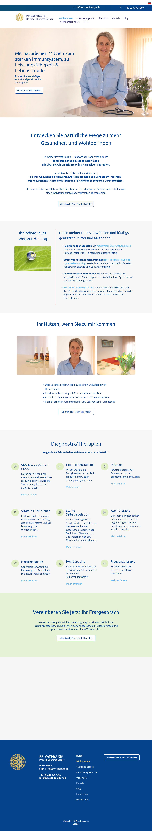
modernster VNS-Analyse (110, 245)
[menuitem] (66, 18)
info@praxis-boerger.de (88, 7)
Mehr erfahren (29, 494)
